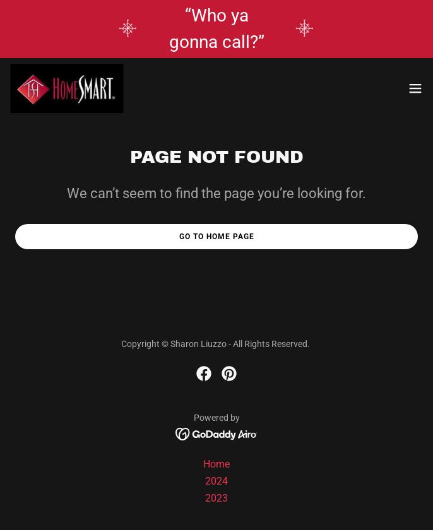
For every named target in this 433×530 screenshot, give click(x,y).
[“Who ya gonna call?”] (216, 29)
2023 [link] (216, 498)
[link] (67, 88)
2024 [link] (216, 481)
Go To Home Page (216, 236)
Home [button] (216, 464)
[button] (415, 88)
